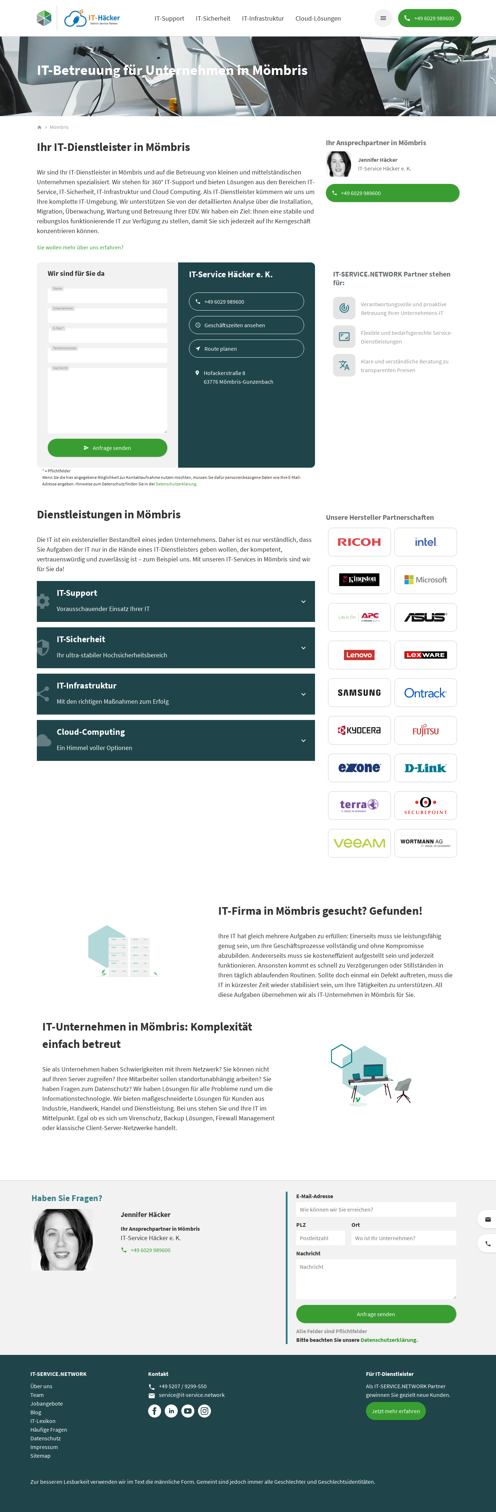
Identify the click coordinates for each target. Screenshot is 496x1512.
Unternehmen (63, 308)
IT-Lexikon (43, 1420)
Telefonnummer (64, 348)
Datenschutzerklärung (176, 484)
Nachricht (60, 368)
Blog (35, 1412)
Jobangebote (46, 1403)
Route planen (220, 348)
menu (383, 18)
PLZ (301, 1224)
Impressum (44, 1446)
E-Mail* (58, 328)
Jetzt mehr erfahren (396, 1411)
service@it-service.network (186, 1395)
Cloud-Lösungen (318, 18)
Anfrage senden (112, 447)
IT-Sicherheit (213, 18)
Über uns (41, 1386)
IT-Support (169, 18)
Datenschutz (45, 1438)
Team (37, 1394)
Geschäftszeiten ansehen (234, 325)
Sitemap (40, 1455)
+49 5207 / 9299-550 (177, 1386)
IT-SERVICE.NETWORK (58, 1373)
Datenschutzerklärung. (389, 1339)
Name (57, 288)
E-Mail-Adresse (314, 1196)
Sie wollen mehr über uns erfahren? (80, 247)
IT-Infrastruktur (263, 18)
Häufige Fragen (48, 1429)
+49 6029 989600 (361, 193)
